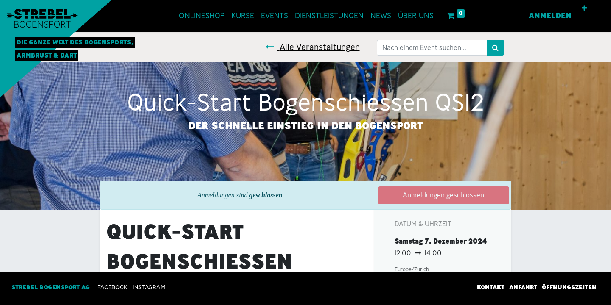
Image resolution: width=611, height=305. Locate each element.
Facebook (112, 287)
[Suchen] (495, 48)
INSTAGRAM (148, 287)
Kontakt (490, 287)
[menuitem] (201, 16)
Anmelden (550, 15)
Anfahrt (523, 287)
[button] (584, 8)
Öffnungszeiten (569, 287)
